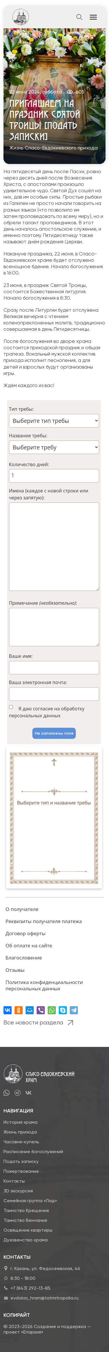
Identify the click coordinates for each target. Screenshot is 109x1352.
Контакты (14, 1181)
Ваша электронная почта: (38, 682)
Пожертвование (21, 1171)
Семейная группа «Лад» (30, 1200)
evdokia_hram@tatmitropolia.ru (44, 1298)
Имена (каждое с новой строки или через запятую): (48, 494)
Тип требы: (21, 409)
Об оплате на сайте (29, 945)
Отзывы (15, 970)
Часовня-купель (21, 1141)
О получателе (22, 909)
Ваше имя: (21, 656)
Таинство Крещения (26, 1210)
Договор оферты (26, 933)
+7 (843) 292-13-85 (30, 1288)
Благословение (24, 957)
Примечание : (43, 603)
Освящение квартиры (27, 1230)
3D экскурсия (18, 1191)
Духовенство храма (25, 1240)
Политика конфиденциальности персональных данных (44, 985)
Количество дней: (29, 464)
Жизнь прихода (20, 1132)
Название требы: (28, 435)
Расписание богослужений (33, 1151)
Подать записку (21, 1161)
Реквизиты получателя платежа (44, 921)
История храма (20, 1122)
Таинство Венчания (25, 1220)
